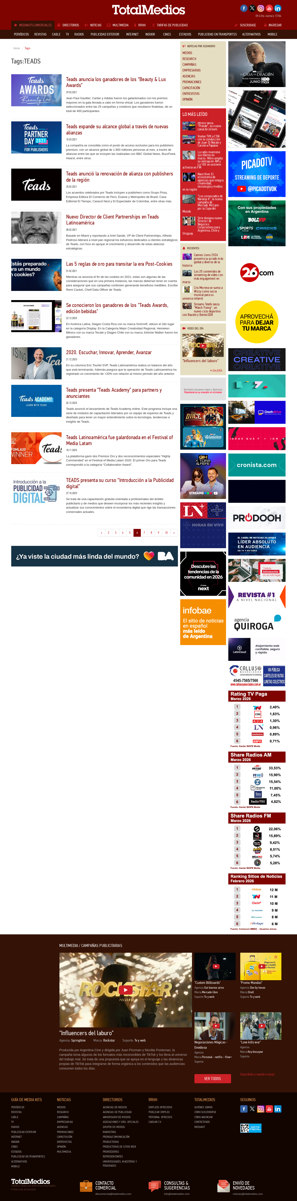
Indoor (15, 1142)
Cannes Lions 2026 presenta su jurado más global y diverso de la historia (203, 260)
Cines (14, 1147)
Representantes (113, 1156)
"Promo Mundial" (251, 982)
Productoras (111, 1142)
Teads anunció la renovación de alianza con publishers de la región (119, 176)
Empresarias (192, 70)
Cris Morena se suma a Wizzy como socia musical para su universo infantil (203, 293)
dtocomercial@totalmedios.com (112, 1194)
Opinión (188, 99)
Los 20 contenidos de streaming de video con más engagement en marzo (203, 277)
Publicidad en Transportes (28, 1156)
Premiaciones (192, 82)
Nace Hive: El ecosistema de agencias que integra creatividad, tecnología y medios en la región (203, 182)
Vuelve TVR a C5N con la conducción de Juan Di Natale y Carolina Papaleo (202, 141)
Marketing (109, 1132)
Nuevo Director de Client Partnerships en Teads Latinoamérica (112, 219)
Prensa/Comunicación (116, 1137)
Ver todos (212, 1078)
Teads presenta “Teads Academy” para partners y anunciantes (114, 393)
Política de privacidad (23, 1189)
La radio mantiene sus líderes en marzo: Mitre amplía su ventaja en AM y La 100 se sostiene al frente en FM (203, 160)
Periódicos (17, 1107)
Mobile (15, 1166)
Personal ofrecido (160, 1117)
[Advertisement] (29, 1012)
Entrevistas (191, 94)
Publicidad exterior (23, 1132)
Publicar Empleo (159, 1112)
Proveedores (111, 1152)
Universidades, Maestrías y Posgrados (120, 1164)
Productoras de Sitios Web (119, 1147)
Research (189, 59)
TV (12, 1122)
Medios (187, 53)
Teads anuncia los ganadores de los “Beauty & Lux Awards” (116, 82)
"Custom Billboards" (207, 982)
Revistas (16, 1112)
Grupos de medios (114, 1127)
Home (17, 48)
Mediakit (199, 1127)
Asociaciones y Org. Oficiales (121, 1122)
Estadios (16, 1152)
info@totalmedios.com (177, 1194)
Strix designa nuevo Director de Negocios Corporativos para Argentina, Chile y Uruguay (202, 226)
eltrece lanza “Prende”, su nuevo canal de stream (202, 126)
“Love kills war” (250, 1042)
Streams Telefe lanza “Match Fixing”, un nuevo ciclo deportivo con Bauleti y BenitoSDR (202, 310)
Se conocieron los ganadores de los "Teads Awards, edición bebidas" (117, 308)
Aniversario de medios (117, 1117)
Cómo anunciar (203, 1117)
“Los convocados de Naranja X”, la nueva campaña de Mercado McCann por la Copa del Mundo (203, 204)
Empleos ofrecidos (160, 1107)
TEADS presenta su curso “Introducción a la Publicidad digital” (120, 483)
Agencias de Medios (115, 1107)
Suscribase (245, 25)
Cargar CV (155, 1122)
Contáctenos (202, 1122)
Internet (16, 1137)
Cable (15, 1117)
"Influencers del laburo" (200, 360)
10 (168, 532)
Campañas (189, 64)
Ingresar (273, 25)
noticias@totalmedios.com (248, 1194)
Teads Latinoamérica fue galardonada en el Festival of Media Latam (119, 440)
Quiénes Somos (203, 1107)
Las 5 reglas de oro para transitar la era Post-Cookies (119, 264)
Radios (15, 1127)
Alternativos (19, 1161)
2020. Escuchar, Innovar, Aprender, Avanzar (109, 352)
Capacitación (191, 88)
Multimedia (64, 1152)
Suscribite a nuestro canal (257, 1074)
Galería (216, 370)
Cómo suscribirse (205, 1112)
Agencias (189, 76)
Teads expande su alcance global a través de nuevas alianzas (117, 129)
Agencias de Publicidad (117, 1112)
